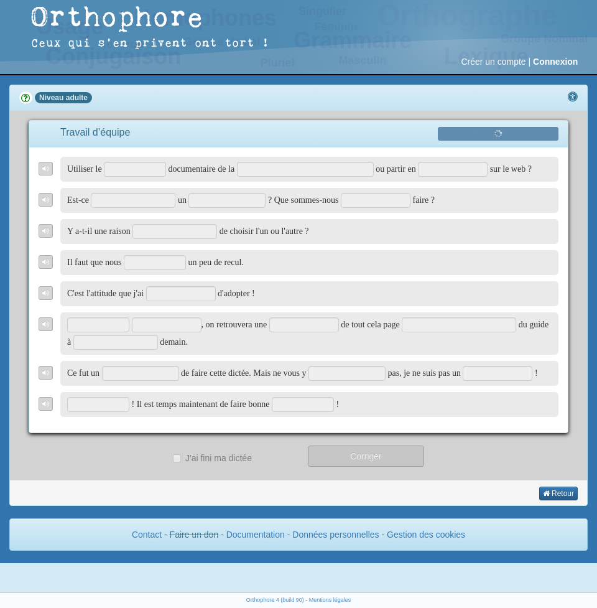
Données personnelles (335, 535)
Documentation (255, 535)
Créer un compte (493, 62)
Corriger (366, 456)
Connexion (555, 62)
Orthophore (117, 18)
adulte (77, 97)
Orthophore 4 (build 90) (275, 600)
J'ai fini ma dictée (212, 458)
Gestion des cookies (426, 535)
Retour (558, 493)
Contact (147, 535)
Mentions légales (330, 600)
